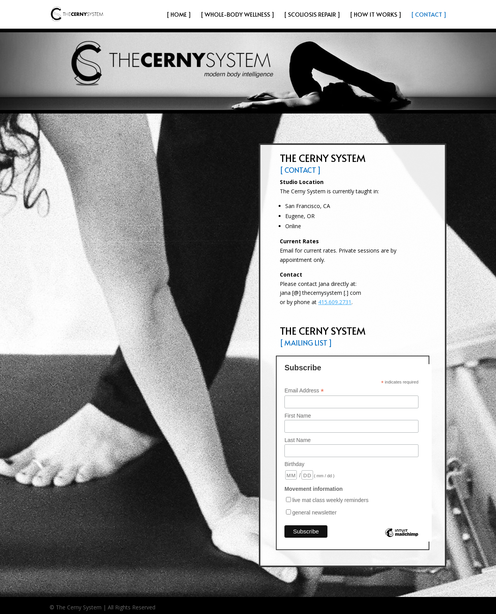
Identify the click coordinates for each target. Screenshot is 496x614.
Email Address (304, 390)
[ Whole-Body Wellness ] (237, 15)
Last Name (297, 440)
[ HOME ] (179, 15)
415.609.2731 (334, 302)
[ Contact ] (428, 15)
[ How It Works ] (375, 15)
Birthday (294, 464)
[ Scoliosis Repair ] (312, 15)
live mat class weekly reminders (330, 500)
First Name (297, 416)
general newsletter (314, 512)
